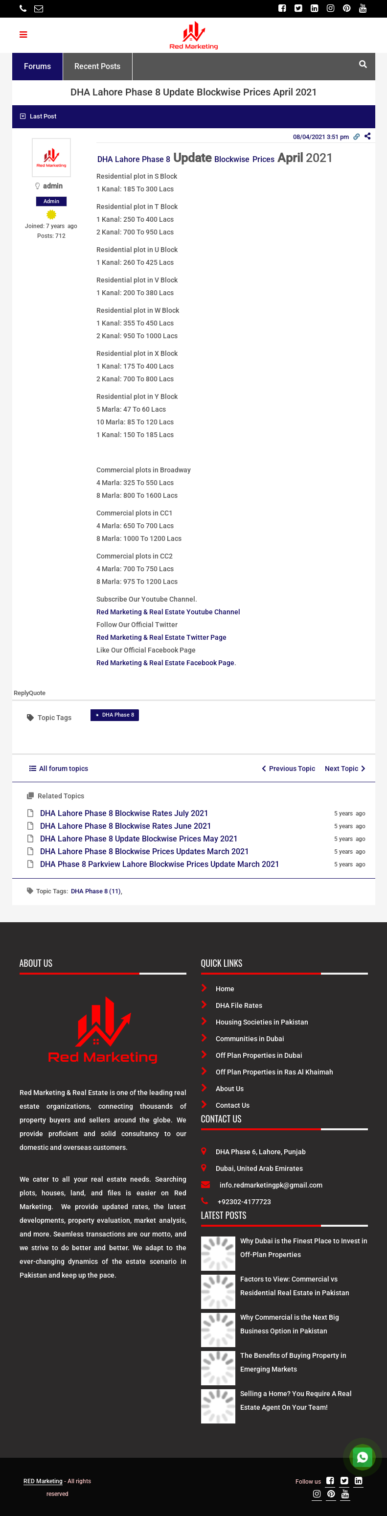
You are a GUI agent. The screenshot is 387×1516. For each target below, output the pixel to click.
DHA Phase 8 (118, 715)
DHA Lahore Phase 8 (133, 159)
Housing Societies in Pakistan (254, 1022)
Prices (263, 159)
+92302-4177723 (236, 1202)
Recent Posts (97, 66)
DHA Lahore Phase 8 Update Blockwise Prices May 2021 (139, 838)
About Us (222, 1089)
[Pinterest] (346, 8)
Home (217, 989)
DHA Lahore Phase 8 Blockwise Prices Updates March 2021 (144, 851)
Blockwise (232, 159)
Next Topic (345, 768)
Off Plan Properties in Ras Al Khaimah (267, 1072)
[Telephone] (23, 8)
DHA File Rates (231, 1005)
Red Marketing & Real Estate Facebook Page (165, 663)
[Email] (38, 8)
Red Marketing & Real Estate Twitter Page (161, 637)
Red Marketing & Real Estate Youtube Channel (168, 612)
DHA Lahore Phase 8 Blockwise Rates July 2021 (124, 813)
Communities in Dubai (242, 1039)
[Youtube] (363, 8)
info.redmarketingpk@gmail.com (261, 1185)
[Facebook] (282, 8)
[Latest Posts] (218, 1252)
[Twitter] (298, 8)
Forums (37, 66)
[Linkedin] (314, 8)
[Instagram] (330, 8)
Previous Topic (288, 768)
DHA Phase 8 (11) (96, 891)
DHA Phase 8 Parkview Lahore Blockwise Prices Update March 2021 (159, 864)
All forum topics (58, 768)
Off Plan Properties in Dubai (251, 1055)
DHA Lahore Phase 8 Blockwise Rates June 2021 (125, 826)
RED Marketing (43, 1481)
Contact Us (225, 1105)
